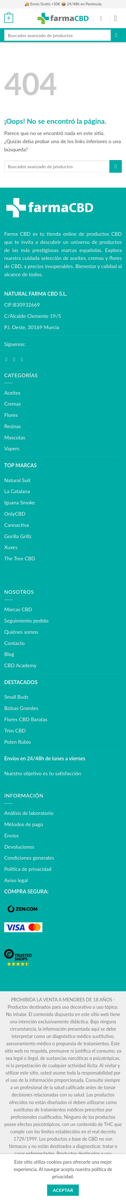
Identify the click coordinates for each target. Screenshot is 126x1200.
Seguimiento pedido (26, 620)
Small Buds (16, 697)
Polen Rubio (17, 742)
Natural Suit (17, 480)
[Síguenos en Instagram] (15, 359)
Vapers (11, 448)
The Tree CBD (19, 558)
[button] (8, 18)
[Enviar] (116, 35)
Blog (9, 654)
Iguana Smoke (19, 502)
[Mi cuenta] (103, 18)
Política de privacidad (27, 869)
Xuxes (10, 547)
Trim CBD (15, 730)
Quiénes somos (21, 632)
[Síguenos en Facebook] (8, 359)
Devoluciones (19, 847)
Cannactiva (16, 525)
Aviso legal (16, 880)
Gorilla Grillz (17, 536)
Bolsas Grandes (21, 708)
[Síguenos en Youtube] (23, 359)
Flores (11, 415)
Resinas (12, 426)
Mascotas (14, 437)
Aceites (12, 393)
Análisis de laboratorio (29, 813)
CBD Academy (20, 665)
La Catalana (17, 491)
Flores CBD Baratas (25, 719)
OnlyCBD (14, 514)
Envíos (11, 835)
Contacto (14, 643)
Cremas (12, 404)
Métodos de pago (23, 824)
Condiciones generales (29, 858)
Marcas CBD (18, 609)
